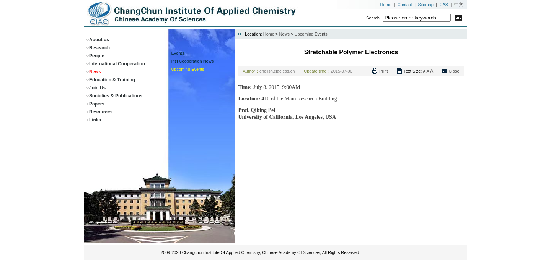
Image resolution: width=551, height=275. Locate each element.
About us (99, 39)
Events (177, 53)
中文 (458, 4)
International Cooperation (117, 63)
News (95, 71)
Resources (100, 112)
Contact (405, 4)
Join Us (97, 88)
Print (383, 71)
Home (385, 4)
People (96, 55)
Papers (96, 104)
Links (95, 120)
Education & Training (112, 79)
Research (99, 47)
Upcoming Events (187, 69)
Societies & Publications (115, 96)
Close (453, 71)
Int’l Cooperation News (192, 61)
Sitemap (425, 4)
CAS (444, 4)
